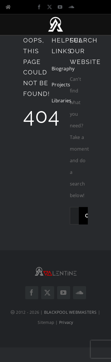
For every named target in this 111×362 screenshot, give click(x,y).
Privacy (66, 322)
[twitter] (49, 7)
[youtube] (60, 7)
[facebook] (39, 7)
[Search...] (74, 215)
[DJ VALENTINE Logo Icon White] (55, 19)
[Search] (87, 215)
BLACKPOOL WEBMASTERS (70, 312)
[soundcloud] (71, 7)
